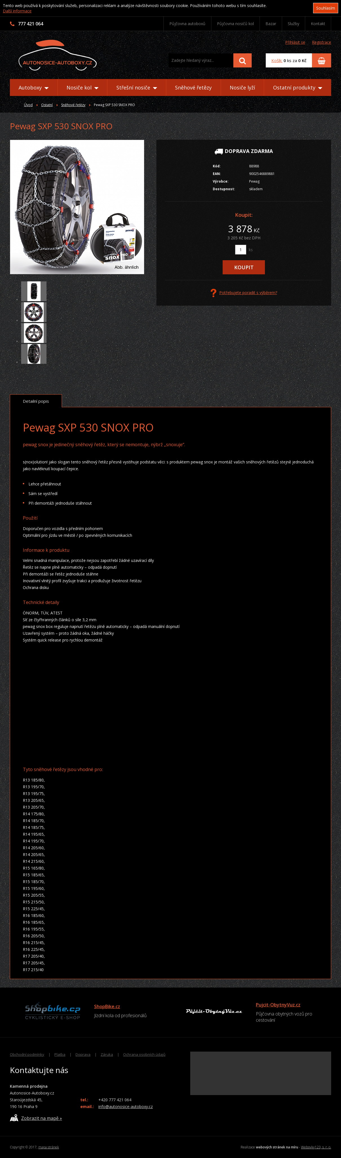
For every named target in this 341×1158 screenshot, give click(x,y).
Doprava (83, 1054)
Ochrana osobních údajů (144, 1054)
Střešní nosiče (136, 87)
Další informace (17, 11)
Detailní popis (36, 401)
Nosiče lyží (242, 87)
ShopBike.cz (107, 1006)
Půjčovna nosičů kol (235, 23)
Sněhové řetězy (193, 87)
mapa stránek (48, 1147)
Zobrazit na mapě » (36, 1117)
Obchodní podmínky (27, 1054)
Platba (59, 1054)
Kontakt (318, 23)
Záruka (107, 1054)
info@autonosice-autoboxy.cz (125, 1106)
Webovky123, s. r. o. (316, 1147)
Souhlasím (325, 8)
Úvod (28, 104)
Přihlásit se (295, 42)
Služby (293, 23)
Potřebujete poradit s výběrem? (244, 293)
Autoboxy (33, 87)
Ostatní (47, 104)
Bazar (270, 23)
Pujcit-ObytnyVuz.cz (278, 1005)
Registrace (321, 42)
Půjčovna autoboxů (187, 23)
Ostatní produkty (297, 87)
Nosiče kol (82, 87)
